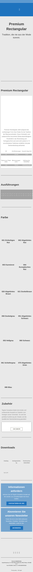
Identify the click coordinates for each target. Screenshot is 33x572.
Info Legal (20, 570)
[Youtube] (19, 552)
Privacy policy (14, 570)
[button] (19, 10)
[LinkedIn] (17, 552)
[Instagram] (15, 552)
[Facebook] (13, 552)
